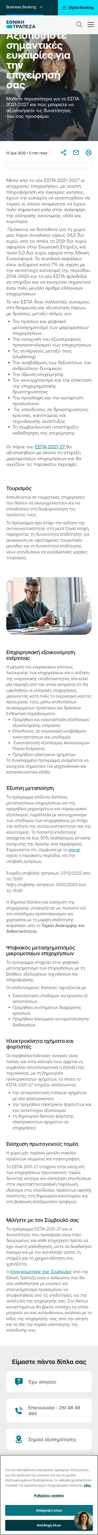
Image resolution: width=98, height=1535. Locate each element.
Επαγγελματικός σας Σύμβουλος (41, 1271)
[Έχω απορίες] (49, 1381)
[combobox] (49, 165)
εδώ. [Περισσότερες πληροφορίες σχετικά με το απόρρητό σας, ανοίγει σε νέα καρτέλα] (87, 1485)
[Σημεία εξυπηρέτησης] (49, 1439)
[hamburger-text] (90, 24)
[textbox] (49, 165)
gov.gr (74, 849)
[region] (49, 1495)
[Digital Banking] (78, 7)
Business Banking (24, 7)
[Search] (79, 24)
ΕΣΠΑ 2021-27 (50, 446)
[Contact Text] (49, 1410)
